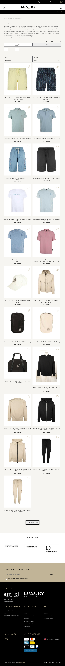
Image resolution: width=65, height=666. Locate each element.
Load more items (32, 522)
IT (2, 2)
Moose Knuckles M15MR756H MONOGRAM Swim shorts (46, 98)
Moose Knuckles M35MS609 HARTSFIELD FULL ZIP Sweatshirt (46, 429)
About (25, 611)
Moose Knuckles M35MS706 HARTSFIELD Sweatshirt (46, 388)
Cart (60, 11)
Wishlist (54, 12)
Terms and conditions (29, 616)
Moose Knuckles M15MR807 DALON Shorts (46, 178)
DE (5, 2)
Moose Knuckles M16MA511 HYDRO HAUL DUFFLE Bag (17, 382)
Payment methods (28, 621)
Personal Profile (48, 616)
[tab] (18, 57)
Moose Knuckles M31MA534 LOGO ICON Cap (17, 301)
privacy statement (24, 578)
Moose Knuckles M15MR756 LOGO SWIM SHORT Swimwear (17, 98)
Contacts (26, 613)
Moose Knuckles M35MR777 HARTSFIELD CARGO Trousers (46, 470)
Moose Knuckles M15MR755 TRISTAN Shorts (17, 179)
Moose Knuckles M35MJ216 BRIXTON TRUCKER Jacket (46, 301)
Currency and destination (52, 639)
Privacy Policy (27, 626)
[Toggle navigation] (61, 7)
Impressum (22, 662)
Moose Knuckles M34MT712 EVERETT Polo (17, 139)
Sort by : (47, 41)
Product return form (29, 624)
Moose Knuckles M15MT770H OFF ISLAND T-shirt (46, 219)
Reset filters (47, 45)
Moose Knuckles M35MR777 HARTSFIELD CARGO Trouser (17, 511)
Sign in (11, 12)
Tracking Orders (48, 619)
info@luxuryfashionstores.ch (11, 615)
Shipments (27, 619)
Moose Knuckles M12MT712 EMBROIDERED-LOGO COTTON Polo (46, 260)
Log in (4, 12)
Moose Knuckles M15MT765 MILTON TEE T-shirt (17, 219)
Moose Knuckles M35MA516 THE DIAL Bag (17, 342)
